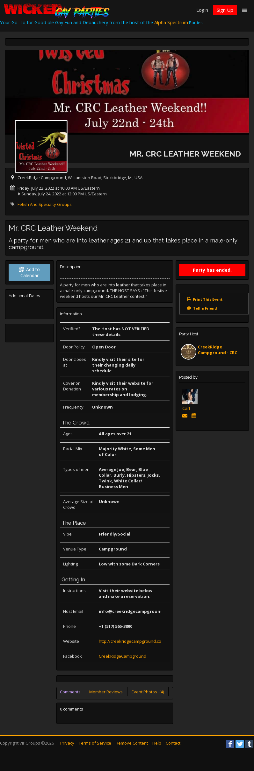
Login (202, 10)
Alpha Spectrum (171, 22)
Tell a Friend (205, 308)
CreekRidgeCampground (122, 656)
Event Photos (148, 692)
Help (156, 743)
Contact (173, 743)
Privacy (67, 743)
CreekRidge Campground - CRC (217, 349)
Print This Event (207, 299)
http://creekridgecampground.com (132, 641)
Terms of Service (95, 743)
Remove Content (132, 743)
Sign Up (225, 10)
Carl (186, 408)
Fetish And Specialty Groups (45, 204)
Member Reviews (106, 692)
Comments (70, 692)
